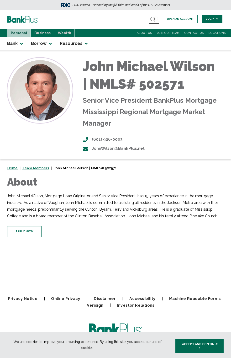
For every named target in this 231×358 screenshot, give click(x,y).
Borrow (42, 43)
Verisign (95, 305)
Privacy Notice (23, 298)
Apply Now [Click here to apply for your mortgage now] (24, 231)
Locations (217, 33)
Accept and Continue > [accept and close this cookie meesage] (200, 345)
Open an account (181, 19)
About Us (144, 33)
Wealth (64, 33)
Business (42, 33)
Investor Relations (136, 305)
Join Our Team (168, 33)
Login (212, 18)
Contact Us (194, 33)
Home (12, 168)
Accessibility (142, 298)
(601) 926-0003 (102, 139)
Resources (74, 43)
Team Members (35, 168)
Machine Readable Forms (195, 298)
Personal (19, 33)
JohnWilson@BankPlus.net (114, 148)
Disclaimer (105, 298)
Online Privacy (65, 298)
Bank (15, 43)
